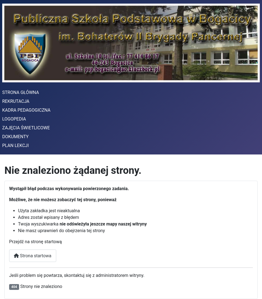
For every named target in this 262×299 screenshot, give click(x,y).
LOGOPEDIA (14, 119)
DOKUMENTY (15, 136)
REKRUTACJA (15, 101)
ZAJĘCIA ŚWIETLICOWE (26, 127)
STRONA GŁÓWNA (20, 92)
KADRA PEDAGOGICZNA (26, 110)
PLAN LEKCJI (15, 145)
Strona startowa (33, 255)
